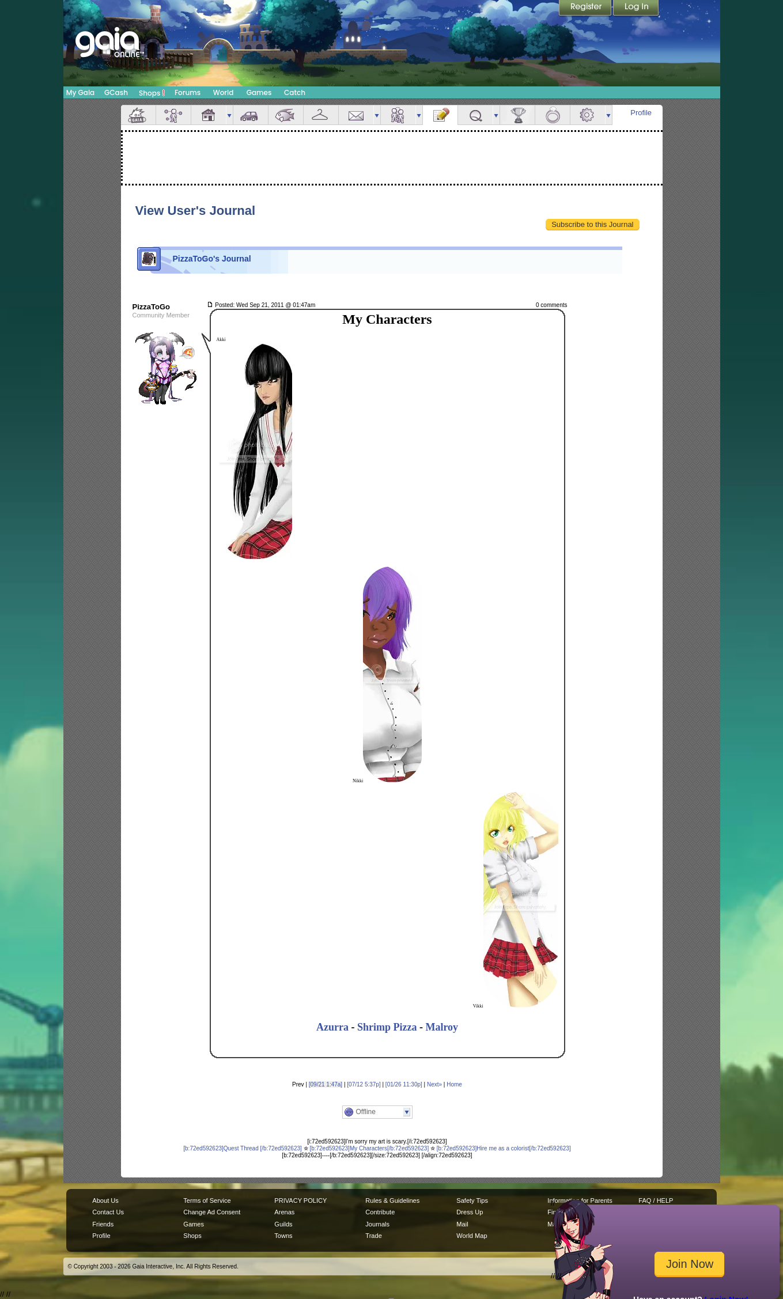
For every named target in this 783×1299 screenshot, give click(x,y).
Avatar (173, 114)
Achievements (517, 114)
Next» (434, 1084)
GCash (116, 92)
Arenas (284, 1212)
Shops (152, 93)
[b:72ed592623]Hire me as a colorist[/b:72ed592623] (504, 1148)
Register (586, 8)
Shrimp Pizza (387, 1027)
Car (250, 114)
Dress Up (469, 1212)
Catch (294, 92)
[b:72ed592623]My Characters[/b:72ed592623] (369, 1148)
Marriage (552, 114)
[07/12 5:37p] (363, 1084)
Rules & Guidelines (392, 1200)
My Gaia (80, 92)
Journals (377, 1224)
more (229, 114)
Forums (188, 92)
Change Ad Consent (211, 1212)
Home (454, 1084)
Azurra (332, 1027)
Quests (475, 114)
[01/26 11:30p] (403, 1084)
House (208, 114)
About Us (105, 1200)
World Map (471, 1235)
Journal (440, 114)
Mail (356, 114)
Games (259, 92)
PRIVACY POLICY (300, 1200)
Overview (138, 114)
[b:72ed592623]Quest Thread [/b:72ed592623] (242, 1148)
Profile (641, 112)
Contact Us (108, 1212)
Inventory (321, 114)
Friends (398, 114)
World (223, 92)
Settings (587, 114)
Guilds (283, 1224)
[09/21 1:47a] (325, 1084)
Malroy (441, 1027)
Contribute (380, 1212)
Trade (373, 1235)
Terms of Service (206, 1200)
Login (636, 8)
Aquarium (285, 114)
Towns (283, 1235)
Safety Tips (472, 1200)
